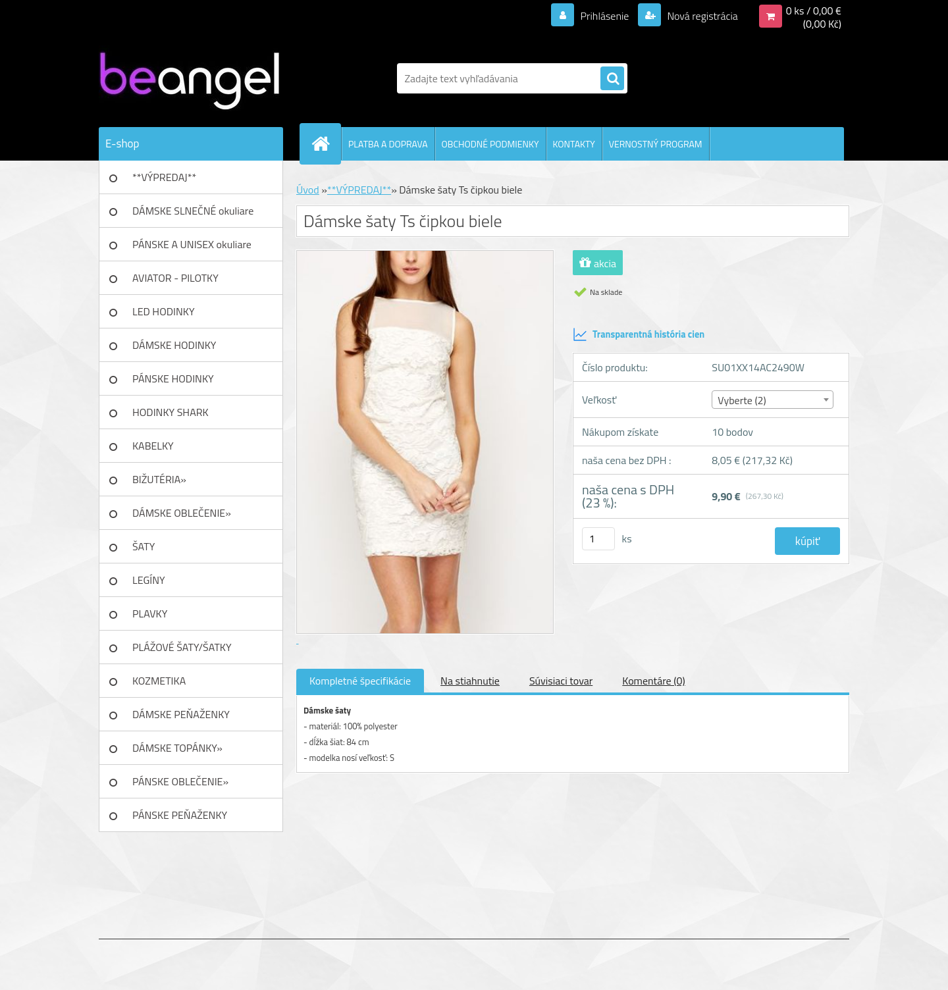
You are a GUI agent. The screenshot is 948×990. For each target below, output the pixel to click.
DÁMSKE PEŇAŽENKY (181, 714)
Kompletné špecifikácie (360, 681)
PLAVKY (149, 613)
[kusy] (598, 538)
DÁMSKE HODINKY (174, 345)
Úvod (307, 189)
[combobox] (772, 399)
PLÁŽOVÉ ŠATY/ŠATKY (182, 647)
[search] (612, 78)
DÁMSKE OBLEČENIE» (181, 513)
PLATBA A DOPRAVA (388, 144)
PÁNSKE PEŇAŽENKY (179, 815)
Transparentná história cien (638, 334)
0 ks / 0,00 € (813, 10)
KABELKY (153, 446)
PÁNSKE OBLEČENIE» (180, 781)
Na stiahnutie (470, 681)
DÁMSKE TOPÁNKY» (177, 748)
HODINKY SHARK (170, 412)
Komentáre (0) (653, 681)
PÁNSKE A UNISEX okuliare (191, 244)
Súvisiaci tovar (560, 681)
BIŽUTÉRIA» (159, 479)
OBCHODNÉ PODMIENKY (490, 144)
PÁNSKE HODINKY (173, 378)
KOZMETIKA (159, 681)
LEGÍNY (148, 580)
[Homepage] (326, 143)
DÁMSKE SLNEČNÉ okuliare (192, 211)
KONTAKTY (574, 144)
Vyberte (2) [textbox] (742, 400)
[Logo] (189, 78)
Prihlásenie (604, 16)
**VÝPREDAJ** (164, 177)
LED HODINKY (163, 311)
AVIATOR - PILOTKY (175, 278)
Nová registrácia (701, 16)
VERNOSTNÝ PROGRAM (655, 144)
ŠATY (143, 546)
